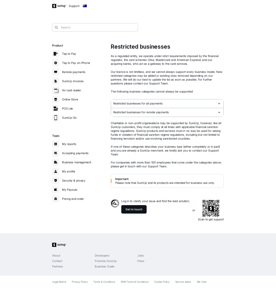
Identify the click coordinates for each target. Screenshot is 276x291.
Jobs (140, 255)
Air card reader (71, 90)
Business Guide (104, 266)
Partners (57, 266)
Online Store (70, 99)
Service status (183, 281)
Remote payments (73, 72)
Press (140, 261)
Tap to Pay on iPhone (76, 63)
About (56, 255)
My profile (68, 171)
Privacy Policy (80, 281)
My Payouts (69, 189)
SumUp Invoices (73, 81)
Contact (57, 261)
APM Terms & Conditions (134, 281)
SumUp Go (69, 117)
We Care (202, 281)
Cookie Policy (162, 281)
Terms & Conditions (104, 281)
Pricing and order (73, 199)
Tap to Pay (69, 53)
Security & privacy (73, 180)
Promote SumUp (106, 261)
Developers (102, 255)
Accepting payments (75, 153)
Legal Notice (59, 281)
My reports (69, 144)
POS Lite (67, 108)
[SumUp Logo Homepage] (60, 6)
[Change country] (85, 6)
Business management (76, 162)
